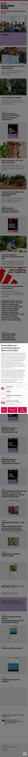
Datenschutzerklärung (6, 382)
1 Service (8, 397)
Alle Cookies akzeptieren (22, 410)
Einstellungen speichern (12, 410)
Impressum (19, 382)
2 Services (8, 388)
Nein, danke (4, 410)
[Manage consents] (25, 754)
